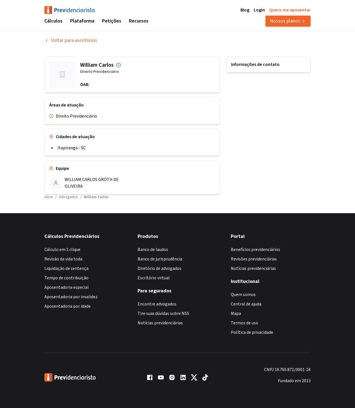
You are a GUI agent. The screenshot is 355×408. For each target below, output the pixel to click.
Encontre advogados (157, 304)
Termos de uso (244, 322)
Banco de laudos (153, 249)
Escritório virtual (154, 277)
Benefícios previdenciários (255, 249)
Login (259, 10)
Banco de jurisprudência (160, 259)
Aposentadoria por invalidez (71, 296)
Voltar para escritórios (70, 40)
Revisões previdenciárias (254, 259)
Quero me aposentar (290, 10)
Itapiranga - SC (71, 148)
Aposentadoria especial (66, 287)
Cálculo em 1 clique (62, 249)
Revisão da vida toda (63, 259)
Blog (244, 10)
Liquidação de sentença (66, 268)
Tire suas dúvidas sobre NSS (163, 313)
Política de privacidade (252, 332)
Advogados (68, 197)
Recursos (138, 21)
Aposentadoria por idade (67, 306)
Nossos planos (288, 21)
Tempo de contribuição (66, 277)
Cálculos (53, 21)
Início (48, 197)
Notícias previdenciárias (160, 322)
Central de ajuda (246, 304)
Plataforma (82, 21)
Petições (111, 21)
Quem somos (243, 294)
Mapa (236, 313)
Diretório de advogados (159, 268)
